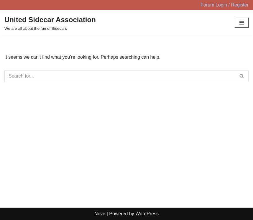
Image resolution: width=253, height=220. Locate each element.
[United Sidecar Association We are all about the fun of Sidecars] (50, 23)
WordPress (147, 213)
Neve (99, 213)
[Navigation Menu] (242, 23)
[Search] (119, 76)
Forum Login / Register (225, 4)
